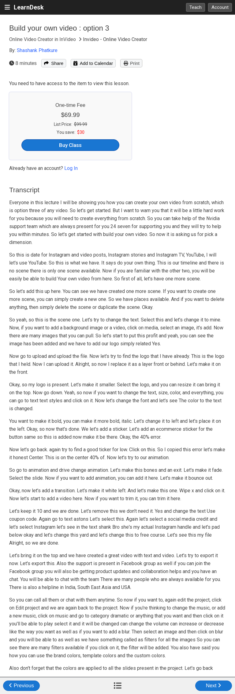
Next (214, 685)
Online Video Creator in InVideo (43, 39)
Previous (21, 685)
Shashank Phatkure (37, 50)
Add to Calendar (93, 63)
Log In (71, 168)
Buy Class (70, 145)
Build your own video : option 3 (59, 28)
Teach (195, 7)
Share (53, 63)
